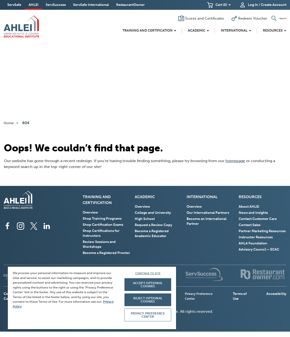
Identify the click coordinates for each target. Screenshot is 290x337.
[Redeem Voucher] (244, 18)
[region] (92, 297)
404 (25, 122)
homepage (235, 160)
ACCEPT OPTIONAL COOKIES (148, 284)
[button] (219, 5)
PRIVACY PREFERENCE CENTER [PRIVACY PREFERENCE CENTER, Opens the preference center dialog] (148, 315)
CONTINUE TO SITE (147, 273)
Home (9, 123)
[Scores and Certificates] (198, 18)
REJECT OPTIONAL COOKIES (147, 299)
